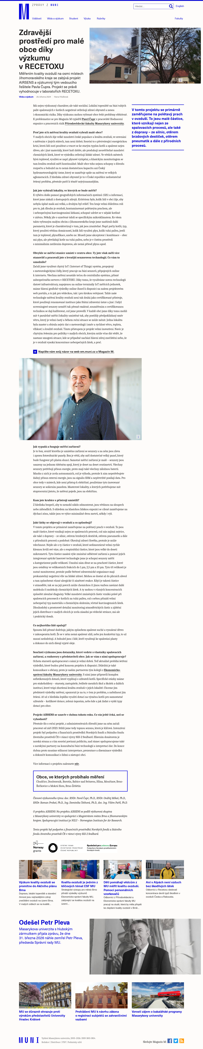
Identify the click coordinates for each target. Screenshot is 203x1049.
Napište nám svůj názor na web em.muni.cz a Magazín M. (76, 351)
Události (36, 18)
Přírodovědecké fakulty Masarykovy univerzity (94, 123)
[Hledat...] (154, 6)
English (180, 6)
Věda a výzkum (26, 96)
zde (77, 763)
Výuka (87, 18)
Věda (55, 18)
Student (73, 18)
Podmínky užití (75, 1042)
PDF (64, 1042)
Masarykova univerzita (59, 1038)
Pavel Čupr (88, 119)
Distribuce (55, 1042)
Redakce (45, 1042)
